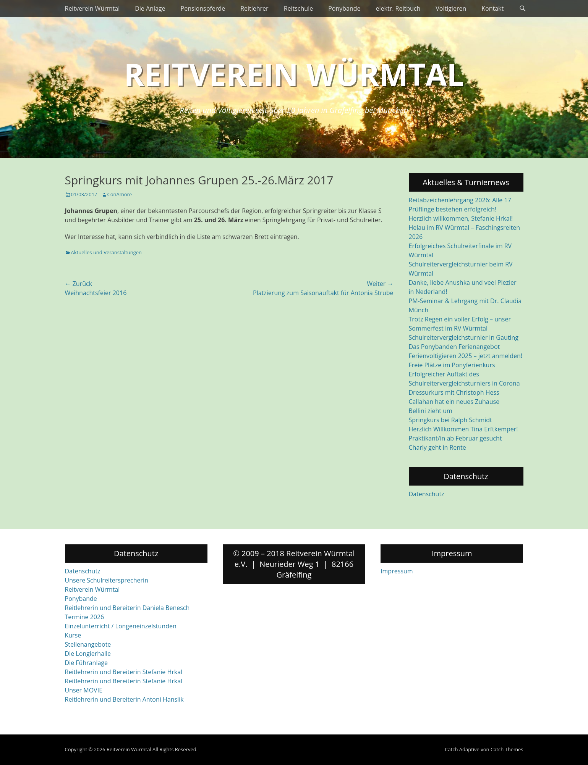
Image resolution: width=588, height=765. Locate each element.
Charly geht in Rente (437, 447)
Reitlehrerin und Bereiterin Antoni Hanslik (124, 699)
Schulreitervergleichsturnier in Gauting (463, 337)
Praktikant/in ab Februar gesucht (455, 438)
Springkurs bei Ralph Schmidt (450, 420)
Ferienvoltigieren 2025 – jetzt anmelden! (466, 356)
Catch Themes (507, 749)
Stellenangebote (88, 644)
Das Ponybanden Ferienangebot (454, 346)
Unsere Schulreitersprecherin (106, 580)
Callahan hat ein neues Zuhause (454, 401)
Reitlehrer (254, 8)
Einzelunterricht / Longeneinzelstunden (121, 626)
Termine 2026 (84, 617)
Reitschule (298, 8)
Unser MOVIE (84, 690)
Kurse (73, 635)
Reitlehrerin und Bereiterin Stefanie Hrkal (124, 672)
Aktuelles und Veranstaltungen (106, 252)
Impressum (397, 571)
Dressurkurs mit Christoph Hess (454, 392)
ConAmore (119, 194)
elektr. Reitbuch (398, 8)
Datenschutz (426, 494)
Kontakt (492, 8)
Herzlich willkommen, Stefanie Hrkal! (461, 218)
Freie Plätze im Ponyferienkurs (452, 365)
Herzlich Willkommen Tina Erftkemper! (463, 429)
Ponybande (344, 8)
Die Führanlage (86, 662)
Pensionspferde (203, 8)
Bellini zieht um (430, 411)
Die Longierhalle (88, 653)
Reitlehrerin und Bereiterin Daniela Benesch (127, 608)
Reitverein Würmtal (92, 8)
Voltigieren (451, 8)
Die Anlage (150, 8)
